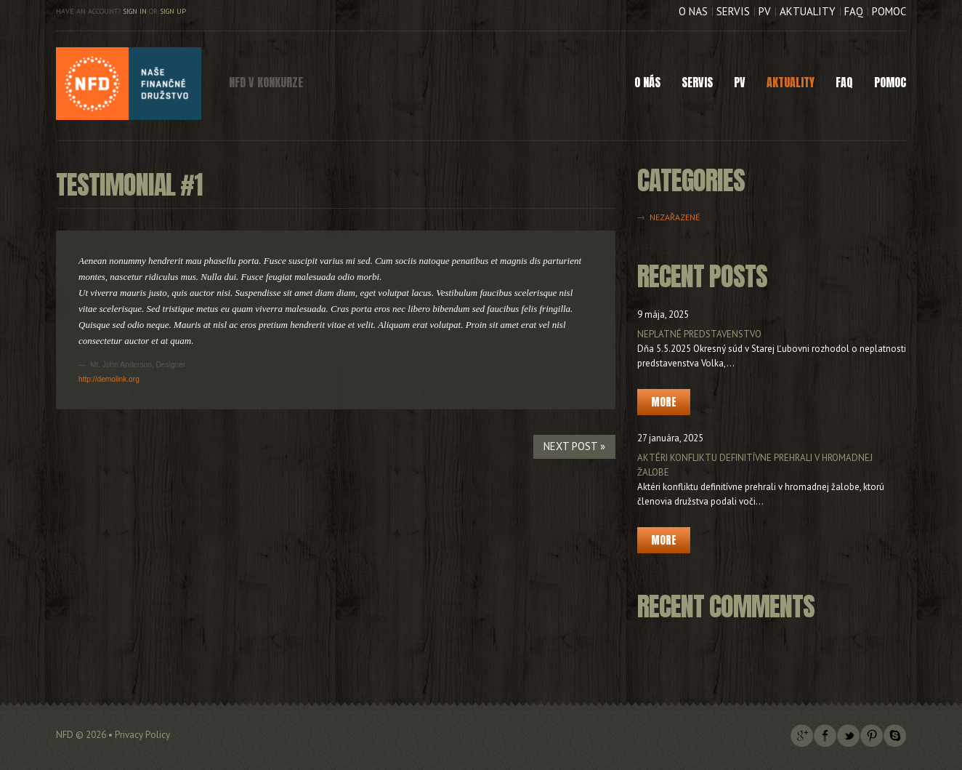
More (663, 401)
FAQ (853, 11)
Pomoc (889, 11)
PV (765, 11)
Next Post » (574, 446)
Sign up (173, 11)
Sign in (135, 11)
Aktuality (808, 11)
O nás (693, 11)
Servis (733, 11)
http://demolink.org (109, 379)
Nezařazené (675, 217)
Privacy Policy (142, 735)
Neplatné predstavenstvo (699, 334)
